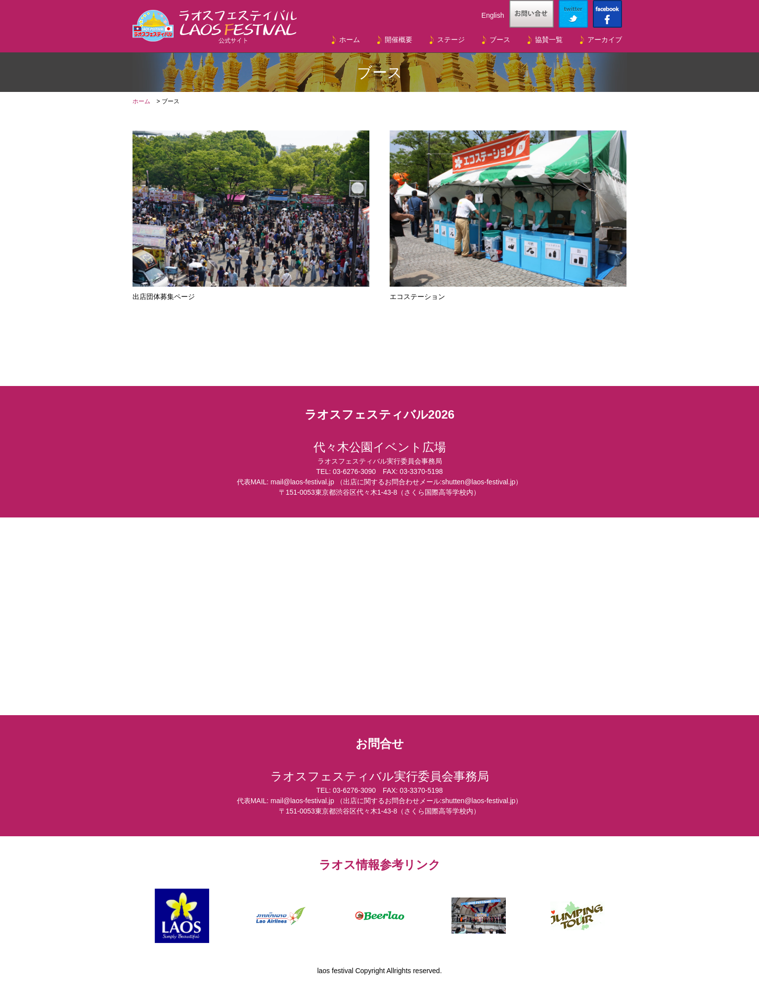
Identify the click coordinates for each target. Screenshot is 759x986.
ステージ (451, 39)
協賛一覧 (549, 39)
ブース (500, 39)
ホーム (349, 39)
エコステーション (508, 215)
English (493, 15)
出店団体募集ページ (251, 215)
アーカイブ (604, 39)
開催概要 (398, 39)
